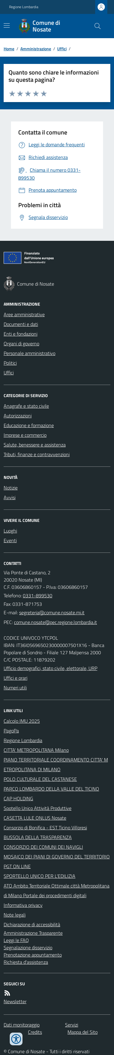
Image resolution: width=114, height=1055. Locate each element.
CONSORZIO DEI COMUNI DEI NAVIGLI (43, 847)
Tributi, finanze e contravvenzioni (37, 454)
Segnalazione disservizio (28, 947)
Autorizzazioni (18, 415)
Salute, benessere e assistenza (35, 444)
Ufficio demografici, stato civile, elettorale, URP (50, 668)
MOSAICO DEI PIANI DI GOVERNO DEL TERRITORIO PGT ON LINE (57, 861)
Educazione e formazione (29, 425)
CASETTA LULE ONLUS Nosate (35, 817)
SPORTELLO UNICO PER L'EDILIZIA (39, 876)
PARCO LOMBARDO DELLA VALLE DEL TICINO (51, 788)
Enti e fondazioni (20, 333)
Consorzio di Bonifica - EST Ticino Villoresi (45, 827)
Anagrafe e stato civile (26, 406)
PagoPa (11, 730)
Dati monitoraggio (22, 1024)
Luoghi (10, 530)
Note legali (15, 914)
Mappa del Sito (82, 1032)
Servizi (71, 1024)
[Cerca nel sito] (95, 26)
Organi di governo (21, 343)
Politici (10, 363)
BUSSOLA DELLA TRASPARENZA (38, 837)
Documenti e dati (21, 324)
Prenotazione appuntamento (33, 954)
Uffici (62, 48)
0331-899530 (37, 595)
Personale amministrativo (29, 353)
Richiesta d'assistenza (26, 962)
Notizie (11, 487)
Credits (35, 1032)
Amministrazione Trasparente (33, 933)
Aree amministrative (24, 314)
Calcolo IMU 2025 (22, 721)
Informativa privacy (23, 905)
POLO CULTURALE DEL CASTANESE (40, 779)
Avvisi (10, 497)
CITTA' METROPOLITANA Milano (36, 750)
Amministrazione (35, 48)
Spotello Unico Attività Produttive (37, 808)
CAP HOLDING (18, 798)
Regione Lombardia (23, 7)
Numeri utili (15, 687)
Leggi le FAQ (16, 940)
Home (9, 48)
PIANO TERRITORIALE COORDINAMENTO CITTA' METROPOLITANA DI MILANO (56, 764)
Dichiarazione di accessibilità (32, 924)
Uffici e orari (15, 678)
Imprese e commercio (25, 435)
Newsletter (15, 1001)
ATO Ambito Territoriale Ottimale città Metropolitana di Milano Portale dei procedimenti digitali (56, 890)
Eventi (10, 540)
